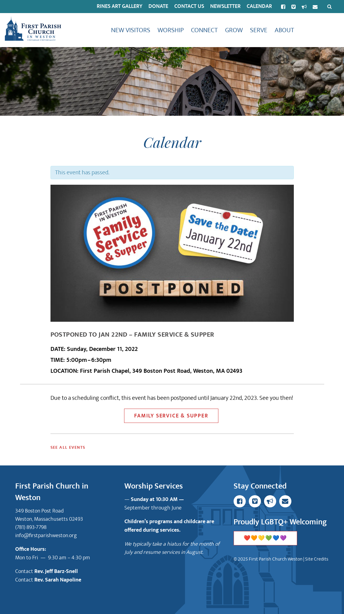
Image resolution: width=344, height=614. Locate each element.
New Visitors (130, 30)
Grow (234, 30)
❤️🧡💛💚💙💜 (265, 538)
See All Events (67, 447)
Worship (171, 30)
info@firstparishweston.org (46, 535)
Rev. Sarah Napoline (57, 580)
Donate (158, 6)
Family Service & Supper (171, 415)
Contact (24, 571)
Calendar (259, 6)
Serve (258, 30)
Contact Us (189, 6)
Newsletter (225, 6)
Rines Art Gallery (119, 6)
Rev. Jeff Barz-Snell (56, 571)
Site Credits (316, 559)
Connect (204, 30)
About (284, 30)
